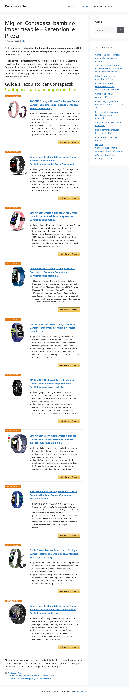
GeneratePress (80, 691)
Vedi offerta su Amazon (69, 142)
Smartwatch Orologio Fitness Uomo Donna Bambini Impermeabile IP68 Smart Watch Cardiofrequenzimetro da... (53, 609)
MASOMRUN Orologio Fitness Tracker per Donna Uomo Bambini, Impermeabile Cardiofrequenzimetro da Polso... (52, 383)
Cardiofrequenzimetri (102, 6)
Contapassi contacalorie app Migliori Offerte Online (29, 678)
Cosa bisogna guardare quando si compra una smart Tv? (109, 104)
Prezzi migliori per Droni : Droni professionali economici (107, 115)
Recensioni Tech (17, 6)
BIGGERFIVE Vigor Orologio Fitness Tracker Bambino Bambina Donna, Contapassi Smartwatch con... (53, 495)
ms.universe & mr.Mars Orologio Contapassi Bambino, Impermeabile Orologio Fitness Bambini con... (54, 328)
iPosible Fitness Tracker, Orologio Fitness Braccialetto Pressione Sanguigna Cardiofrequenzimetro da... (52, 272)
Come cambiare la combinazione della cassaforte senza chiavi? (107, 86)
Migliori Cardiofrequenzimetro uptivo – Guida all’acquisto (31, 676)
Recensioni (22, 673)
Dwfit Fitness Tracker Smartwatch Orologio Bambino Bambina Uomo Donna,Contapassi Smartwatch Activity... (54, 554)
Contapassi (83, 6)
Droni (119, 6)
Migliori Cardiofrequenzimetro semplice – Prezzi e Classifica (109, 147)
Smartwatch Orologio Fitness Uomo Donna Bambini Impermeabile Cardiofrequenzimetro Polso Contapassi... (53, 160)
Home (71, 6)
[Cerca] (120, 30)
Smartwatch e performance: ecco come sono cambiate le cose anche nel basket (109, 68)
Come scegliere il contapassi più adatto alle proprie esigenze (109, 58)
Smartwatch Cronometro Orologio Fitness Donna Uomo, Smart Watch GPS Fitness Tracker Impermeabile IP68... (53, 439)
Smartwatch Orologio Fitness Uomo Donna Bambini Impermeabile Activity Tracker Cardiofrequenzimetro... (53, 216)
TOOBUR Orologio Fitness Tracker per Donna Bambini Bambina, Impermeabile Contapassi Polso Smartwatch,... (54, 105)
